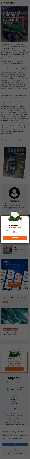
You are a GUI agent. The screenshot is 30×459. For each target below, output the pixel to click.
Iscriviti (15, 238)
